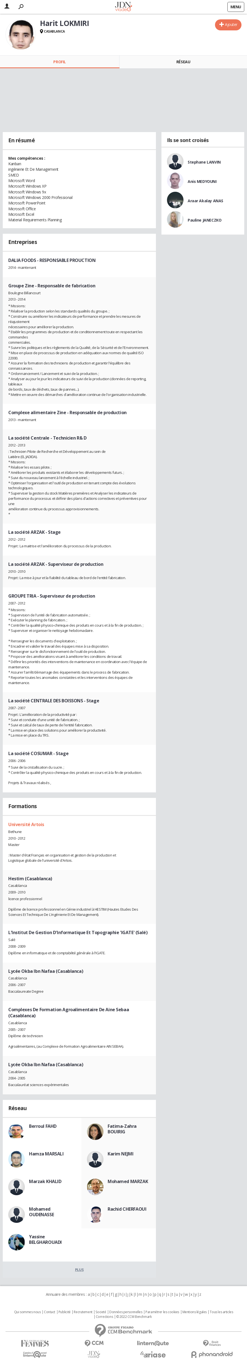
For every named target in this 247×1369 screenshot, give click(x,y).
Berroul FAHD (43, 1126)
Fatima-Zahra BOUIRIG (122, 1129)
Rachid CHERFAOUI (127, 1209)
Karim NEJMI (120, 1154)
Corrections (104, 1317)
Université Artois (26, 824)
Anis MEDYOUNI (202, 181)
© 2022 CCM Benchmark (134, 1317)
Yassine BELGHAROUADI (45, 1239)
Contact (49, 1312)
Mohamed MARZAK (128, 1181)
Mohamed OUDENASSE (41, 1212)
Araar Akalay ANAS (205, 200)
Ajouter (231, 24)
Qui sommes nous (27, 1312)
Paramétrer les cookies (162, 1312)
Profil (59, 61)
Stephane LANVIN (204, 162)
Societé (100, 1312)
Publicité (65, 1312)
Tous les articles (221, 1312)
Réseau (183, 61)
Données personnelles (125, 1312)
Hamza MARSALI (46, 1154)
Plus (79, 1269)
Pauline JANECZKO (204, 220)
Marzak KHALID (45, 1181)
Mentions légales (194, 1312)
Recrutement (83, 1312)
